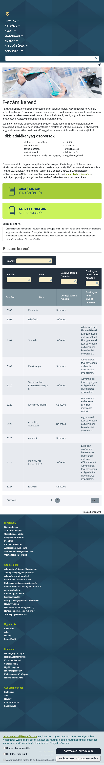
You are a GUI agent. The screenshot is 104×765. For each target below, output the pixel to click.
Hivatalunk (10, 522)
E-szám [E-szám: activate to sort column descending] (10, 297)
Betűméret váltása (99, 65)
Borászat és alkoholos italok (17, 579)
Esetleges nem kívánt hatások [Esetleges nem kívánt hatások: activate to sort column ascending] (91, 297)
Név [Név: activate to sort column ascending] (41, 297)
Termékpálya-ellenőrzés (15, 614)
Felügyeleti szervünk (14, 537)
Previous (11, 500)
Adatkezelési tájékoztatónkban (20, 736)
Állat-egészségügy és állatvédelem (20, 569)
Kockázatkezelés (12, 597)
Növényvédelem (11, 604)
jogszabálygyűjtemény (78, 174)
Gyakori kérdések (13, 687)
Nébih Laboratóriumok (14, 657)
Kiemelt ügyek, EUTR (14, 593)
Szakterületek (11, 565)
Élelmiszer (9, 629)
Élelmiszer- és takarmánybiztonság (20, 583)
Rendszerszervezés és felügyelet (19, 611)
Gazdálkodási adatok (14, 534)
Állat (6, 632)
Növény (7, 636)
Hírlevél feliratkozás (13, 678)
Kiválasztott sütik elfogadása (78, 758)
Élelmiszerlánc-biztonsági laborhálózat (22, 586)
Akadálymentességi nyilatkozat (19, 551)
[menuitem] (52, 20)
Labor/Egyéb (10, 639)
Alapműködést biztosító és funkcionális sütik (29, 760)
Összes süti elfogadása (78, 751)
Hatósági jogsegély (13, 671)
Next (94, 500)
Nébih (27, 5)
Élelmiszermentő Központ (16, 674)
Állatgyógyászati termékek (16, 576)
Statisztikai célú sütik (16, 748)
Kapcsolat (9, 649)
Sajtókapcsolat (11, 664)
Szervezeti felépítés (13, 530)
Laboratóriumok (11, 702)
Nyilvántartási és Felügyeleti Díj (19, 607)
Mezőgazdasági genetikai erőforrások (22, 600)
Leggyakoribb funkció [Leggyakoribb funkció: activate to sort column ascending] (69, 297)
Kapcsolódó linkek (13, 544)
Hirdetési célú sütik (15, 754)
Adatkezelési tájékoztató (15, 548)
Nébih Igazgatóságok (14, 653)
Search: (29, 260)
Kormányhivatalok (12, 660)
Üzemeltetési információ (15, 555)
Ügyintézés (10, 624)
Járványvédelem (12, 590)
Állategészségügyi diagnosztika (19, 573)
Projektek (8, 541)
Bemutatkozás (11, 527)
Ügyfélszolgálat (11, 667)
